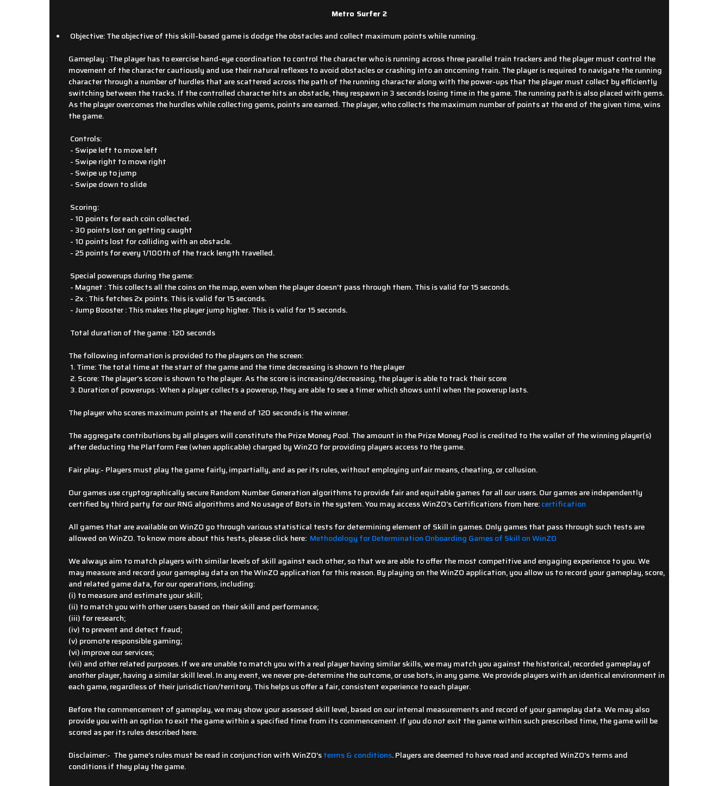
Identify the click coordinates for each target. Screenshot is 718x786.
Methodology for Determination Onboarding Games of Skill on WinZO (433, 538)
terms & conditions (357, 755)
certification (563, 504)
